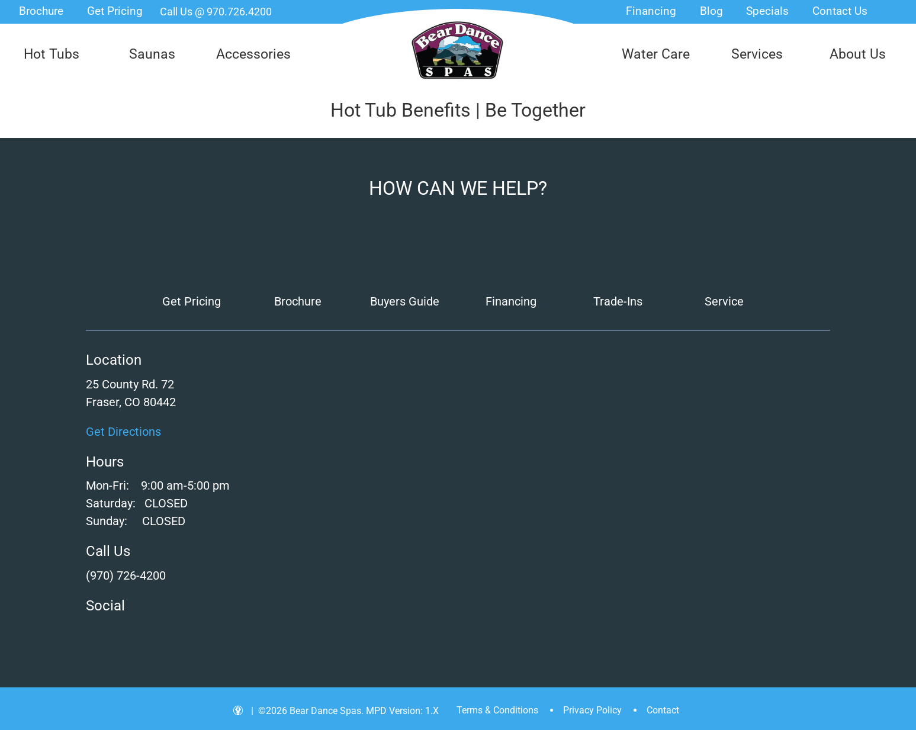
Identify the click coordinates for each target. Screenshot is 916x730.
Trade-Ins (617, 301)
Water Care (656, 54)
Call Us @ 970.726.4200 (216, 11)
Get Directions (123, 432)
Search (896, 12)
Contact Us (839, 11)
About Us (858, 54)
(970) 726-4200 (126, 575)
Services (757, 54)
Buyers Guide (404, 301)
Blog (711, 11)
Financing (651, 11)
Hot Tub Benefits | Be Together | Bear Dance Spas (457, 50)
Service (724, 301)
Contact (663, 710)
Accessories (253, 54)
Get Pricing (115, 11)
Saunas (152, 54)
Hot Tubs (51, 54)
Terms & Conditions (497, 710)
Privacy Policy (592, 710)
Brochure (41, 11)
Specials (767, 11)
